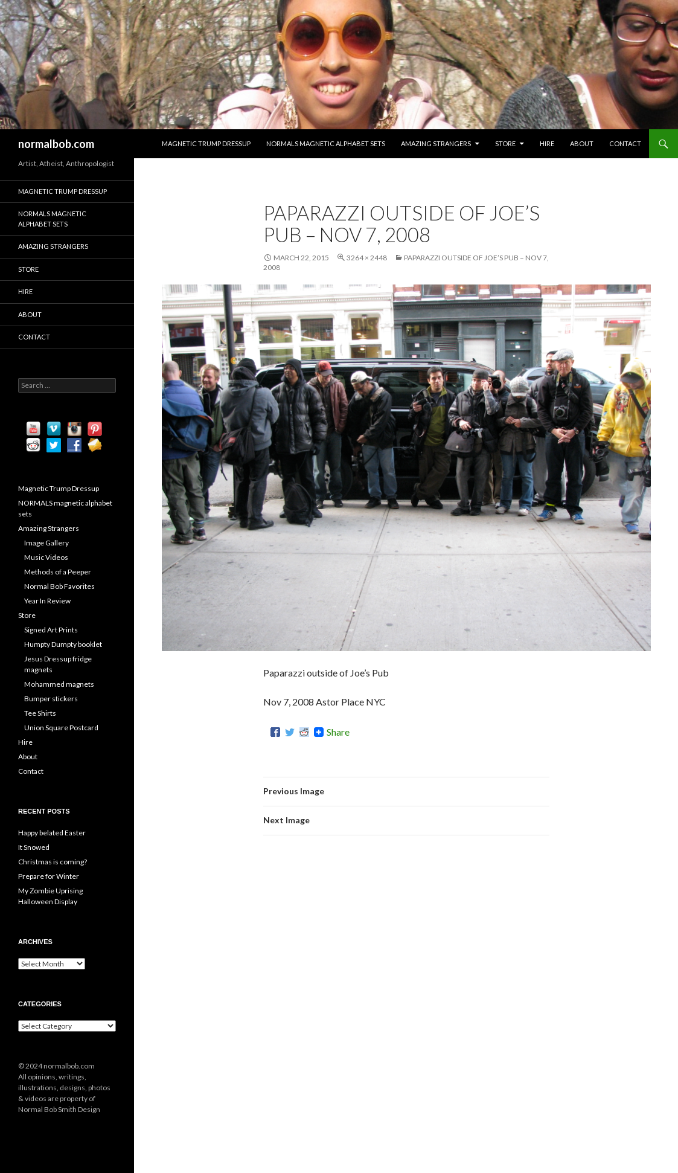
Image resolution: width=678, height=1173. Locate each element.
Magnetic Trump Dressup (206, 143)
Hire (547, 143)
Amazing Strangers (436, 143)
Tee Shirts (40, 713)
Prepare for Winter (48, 876)
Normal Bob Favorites (59, 586)
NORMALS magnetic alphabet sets (325, 143)
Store (505, 143)
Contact (625, 143)
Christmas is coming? (52, 861)
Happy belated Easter (52, 832)
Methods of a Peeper (57, 571)
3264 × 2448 (367, 257)
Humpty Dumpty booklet (63, 644)
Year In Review (47, 600)
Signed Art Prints (51, 629)
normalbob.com (56, 143)
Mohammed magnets (59, 684)
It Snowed (34, 847)
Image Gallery (46, 542)
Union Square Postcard (61, 727)
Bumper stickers (51, 698)
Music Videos (46, 557)
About (581, 143)
